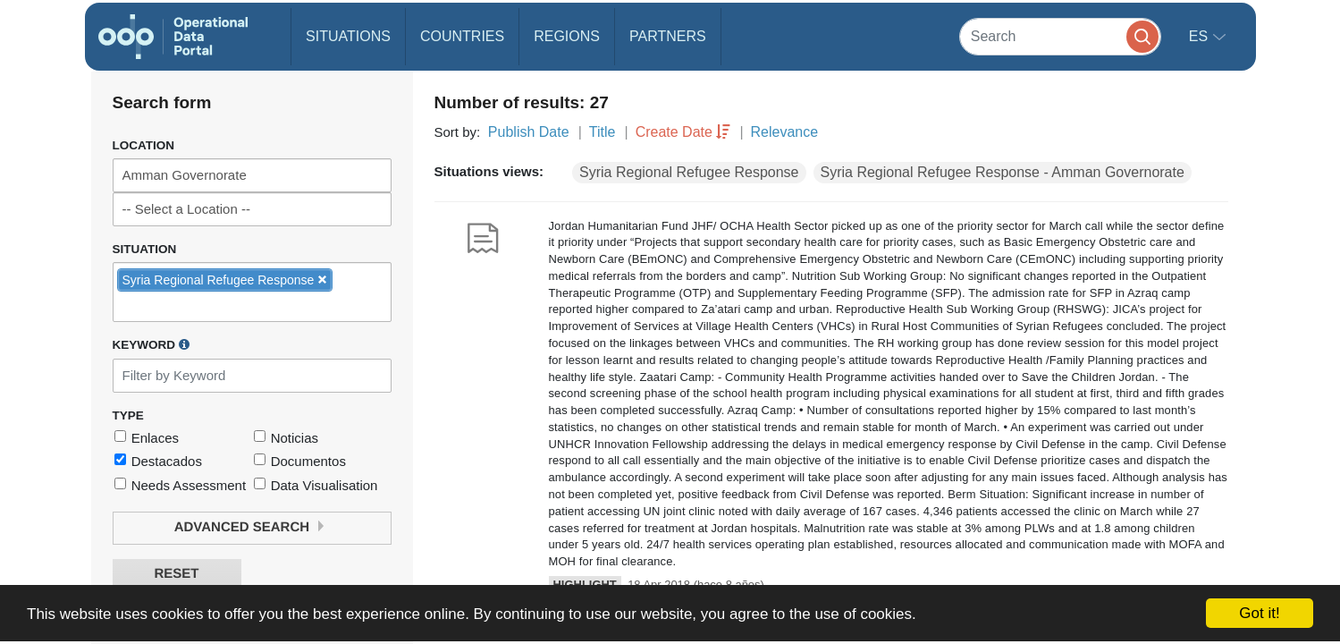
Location (144, 145)
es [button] (1200, 36)
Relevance (785, 132)
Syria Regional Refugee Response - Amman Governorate (1002, 172)
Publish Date (528, 132)
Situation (145, 249)
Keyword (151, 344)
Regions (567, 36)
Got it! (1259, 613)
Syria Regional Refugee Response (688, 172)
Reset (176, 573)
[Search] (1060, 36)
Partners (667, 36)
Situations (348, 36)
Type (128, 415)
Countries (462, 36)
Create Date (674, 132)
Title (602, 132)
